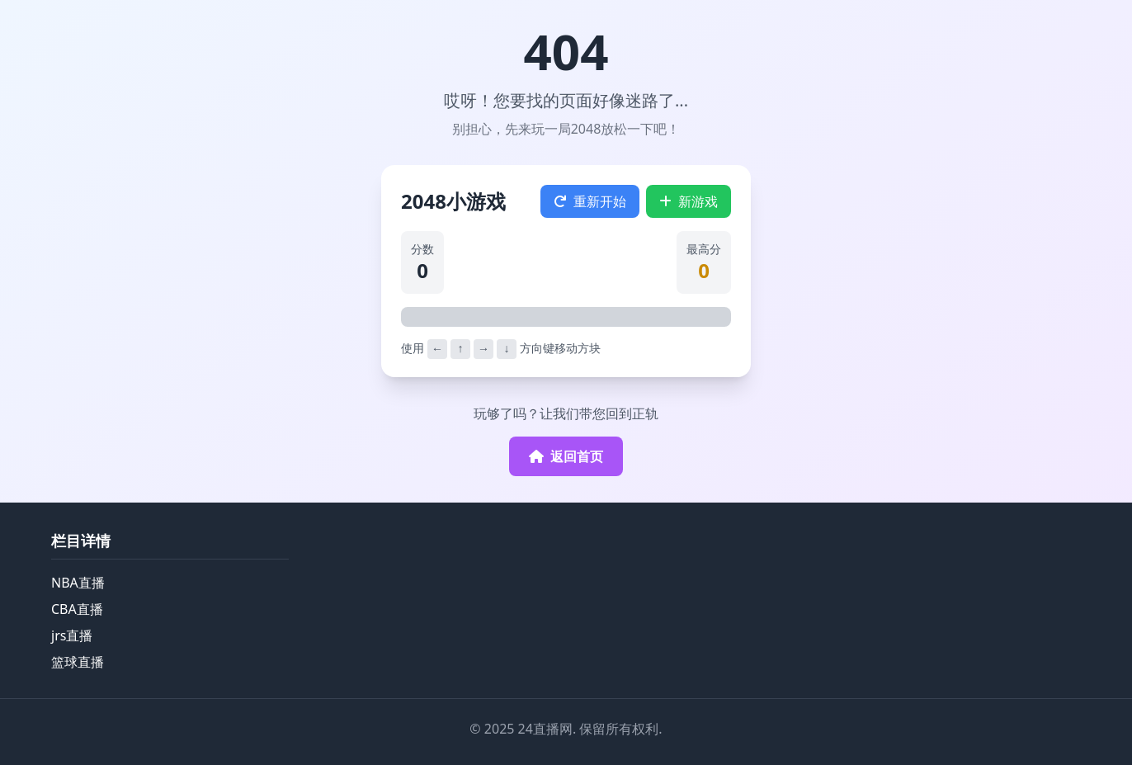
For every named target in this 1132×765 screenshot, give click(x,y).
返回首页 (566, 456)
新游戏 (688, 201)
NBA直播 (78, 583)
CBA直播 (77, 609)
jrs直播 (71, 635)
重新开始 (590, 201)
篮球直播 (77, 662)
